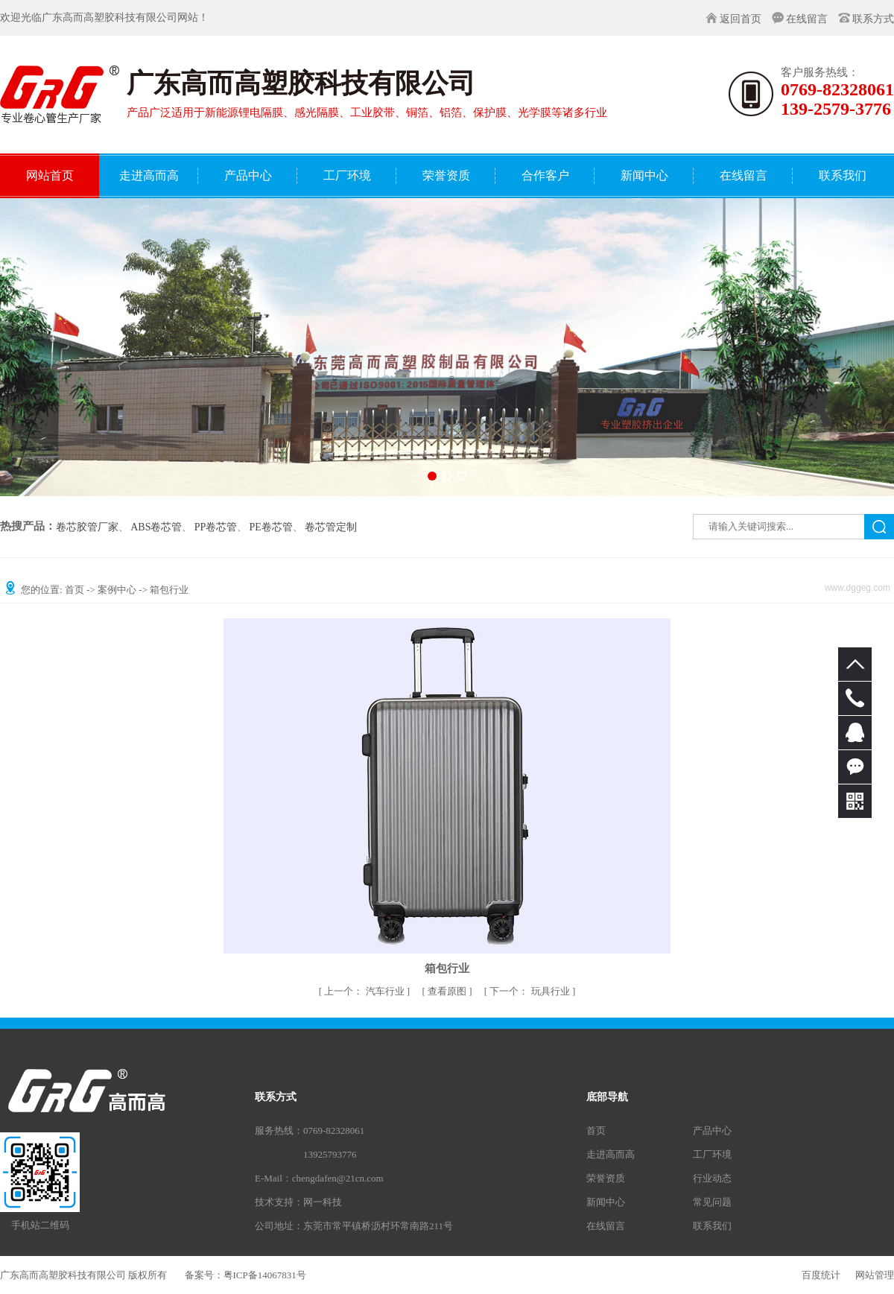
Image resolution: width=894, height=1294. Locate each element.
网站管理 (874, 1275)
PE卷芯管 (271, 527)
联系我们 (712, 1225)
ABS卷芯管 (156, 527)
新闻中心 (605, 1202)
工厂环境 (712, 1154)
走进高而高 (610, 1154)
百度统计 (821, 1275)
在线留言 (807, 19)
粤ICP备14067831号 (265, 1275)
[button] (432, 476)
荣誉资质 (605, 1178)
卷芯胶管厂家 (87, 527)
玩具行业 (530, 991)
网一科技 (322, 1202)
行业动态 (712, 1178)
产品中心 (712, 1130)
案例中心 (117, 589)
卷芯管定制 (331, 527)
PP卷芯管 (216, 527)
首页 (74, 589)
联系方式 (873, 19)
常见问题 (712, 1202)
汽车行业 (365, 991)
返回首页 (740, 19)
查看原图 (448, 991)
